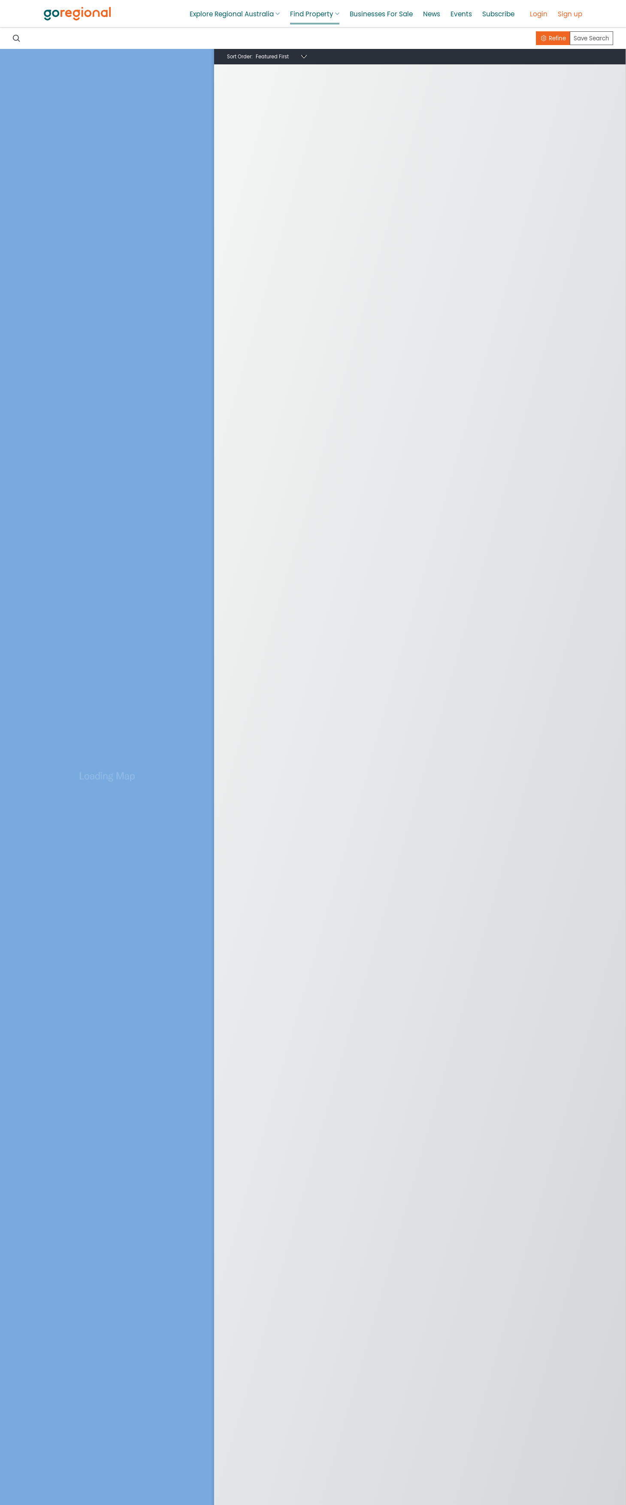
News (431, 14)
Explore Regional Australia (232, 14)
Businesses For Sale (381, 14)
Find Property (311, 14)
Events (461, 14)
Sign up (570, 14)
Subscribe (498, 14)
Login (538, 14)
